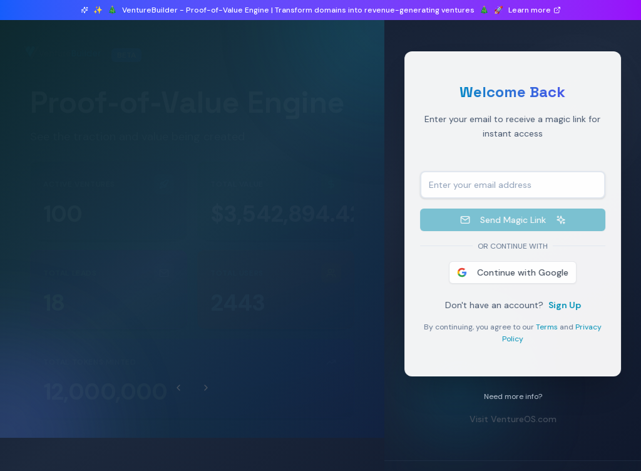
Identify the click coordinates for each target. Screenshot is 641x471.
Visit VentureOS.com (515, 419)
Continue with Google (515, 272)
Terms (549, 327)
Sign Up (567, 305)
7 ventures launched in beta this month (135, 76)
